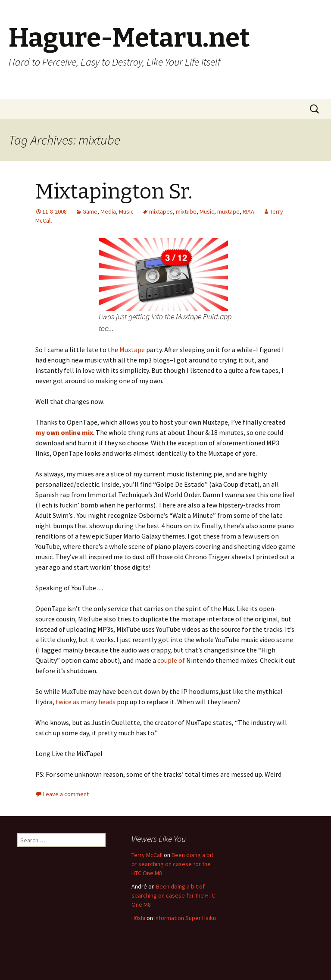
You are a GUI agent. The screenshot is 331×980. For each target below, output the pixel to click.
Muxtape (132, 349)
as (76, 701)
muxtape (228, 211)
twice (64, 701)
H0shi (138, 918)
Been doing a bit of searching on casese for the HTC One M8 (172, 864)
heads (107, 701)
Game (89, 211)
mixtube (186, 211)
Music (126, 211)
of (181, 660)
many (89, 701)
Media (108, 211)
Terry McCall (146, 855)
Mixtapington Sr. (114, 191)
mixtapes (161, 211)
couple (167, 660)
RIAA (248, 211)
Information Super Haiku (185, 918)
